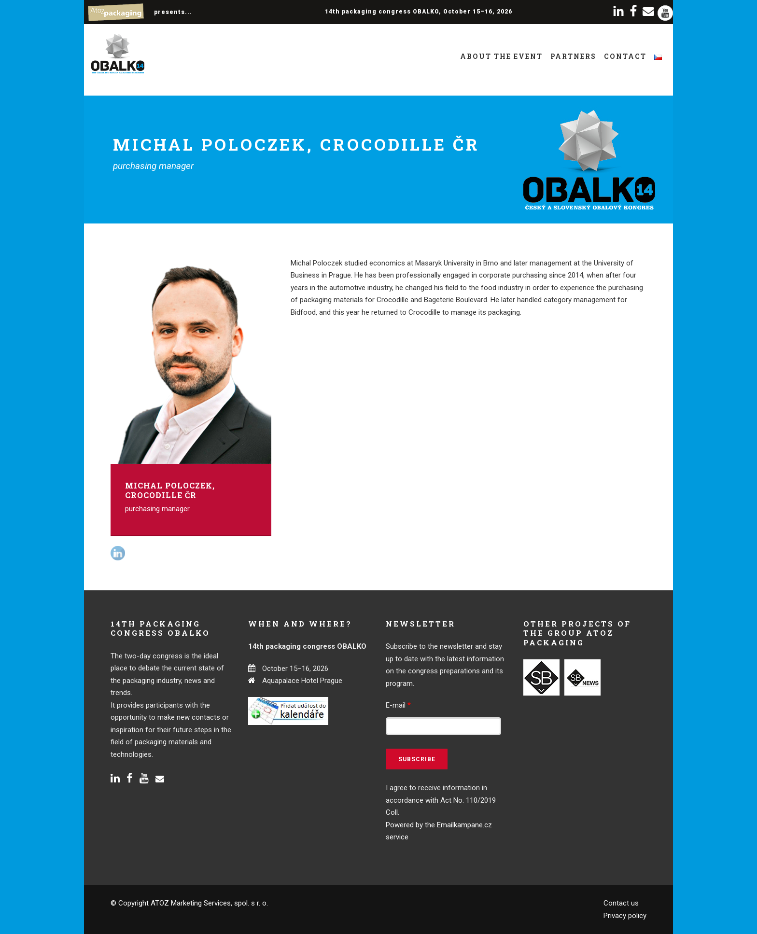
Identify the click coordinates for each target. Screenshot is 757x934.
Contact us (621, 903)
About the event (501, 56)
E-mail (398, 705)
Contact (625, 56)
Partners (573, 56)
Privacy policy (624, 915)
